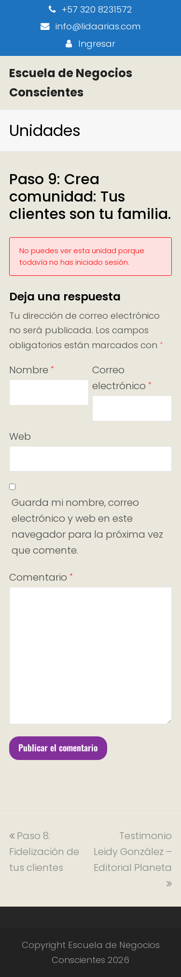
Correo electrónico (121, 378)
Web (20, 436)
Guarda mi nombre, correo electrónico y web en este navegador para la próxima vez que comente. (87, 526)
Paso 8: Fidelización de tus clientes (44, 851)
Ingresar (96, 44)
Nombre (31, 370)
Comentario (40, 577)
